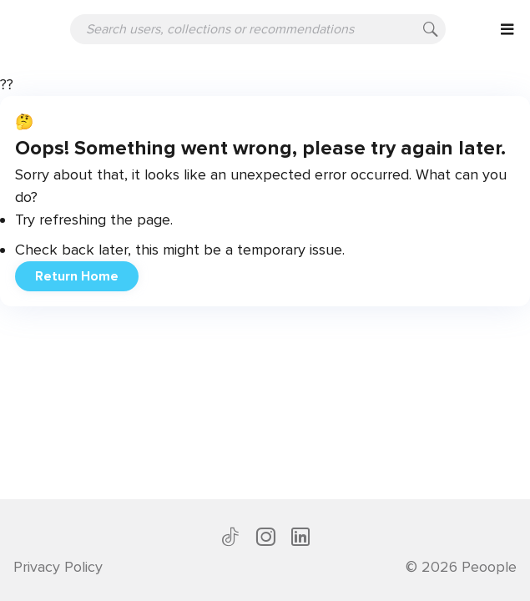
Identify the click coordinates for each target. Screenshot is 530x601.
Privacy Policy (58, 567)
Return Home (77, 276)
